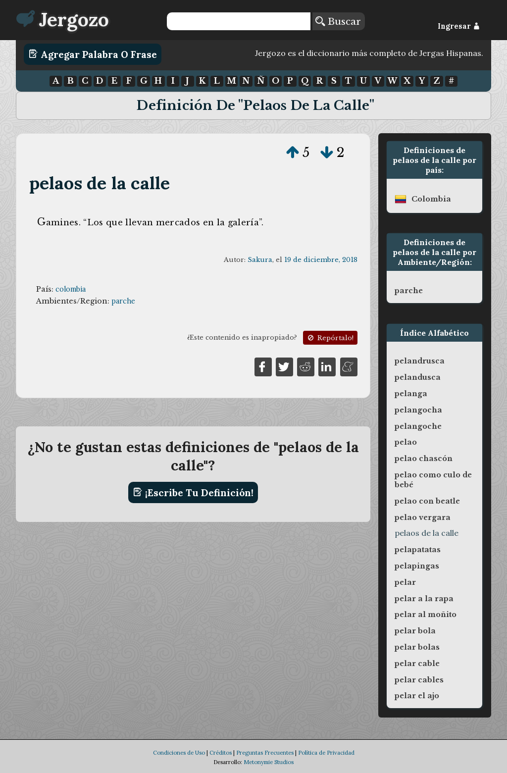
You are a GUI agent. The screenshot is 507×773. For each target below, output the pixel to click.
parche (123, 301)
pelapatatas (418, 549)
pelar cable (417, 663)
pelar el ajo (417, 695)
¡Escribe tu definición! (193, 492)
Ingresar (459, 26)
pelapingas (417, 566)
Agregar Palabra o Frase (93, 54)
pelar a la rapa (424, 598)
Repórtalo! (330, 338)
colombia (70, 289)
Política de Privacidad (326, 752)
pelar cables (419, 679)
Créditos (220, 752)
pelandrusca (420, 361)
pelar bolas (417, 647)
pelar (405, 582)
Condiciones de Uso (179, 752)
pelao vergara (423, 517)
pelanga (411, 393)
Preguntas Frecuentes (265, 752)
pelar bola (415, 630)
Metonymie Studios (269, 762)
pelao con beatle (427, 501)
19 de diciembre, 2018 (320, 259)
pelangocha (418, 410)
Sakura (260, 259)
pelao (406, 442)
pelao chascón (424, 458)
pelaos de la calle (99, 183)
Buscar (338, 21)
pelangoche (418, 426)
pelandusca (418, 377)
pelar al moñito (425, 614)
